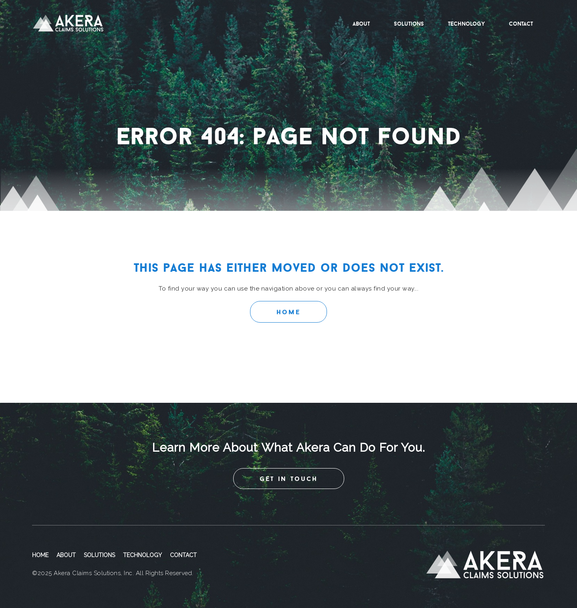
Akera (68, 23)
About (361, 23)
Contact (521, 23)
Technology (466, 23)
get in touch (289, 479)
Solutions (409, 23)
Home (288, 312)
